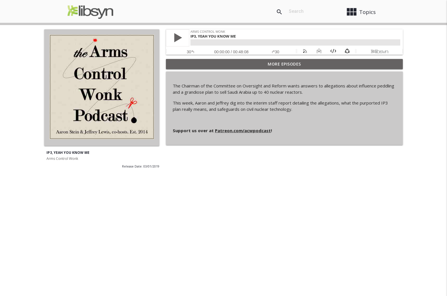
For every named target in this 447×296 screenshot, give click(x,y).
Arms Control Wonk (62, 158)
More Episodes (284, 64)
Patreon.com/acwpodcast (243, 130)
